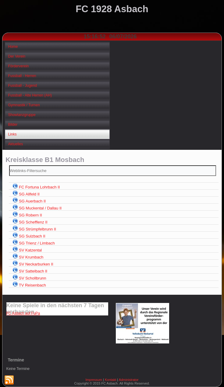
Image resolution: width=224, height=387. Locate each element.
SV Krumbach (31, 257)
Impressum (94, 380)
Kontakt (110, 380)
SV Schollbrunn (32, 278)
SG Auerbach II (32, 201)
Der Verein (17, 56)
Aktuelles (15, 144)
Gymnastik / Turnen (24, 105)
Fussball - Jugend (22, 85)
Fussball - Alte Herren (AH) (30, 95)
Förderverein (18, 66)
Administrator (129, 380)
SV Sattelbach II (33, 271)
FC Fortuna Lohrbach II (39, 187)
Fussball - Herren (22, 76)
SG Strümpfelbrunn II (37, 229)
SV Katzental (30, 250)
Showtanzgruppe (22, 115)
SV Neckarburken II (36, 264)
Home (13, 46)
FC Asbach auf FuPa (23, 313)
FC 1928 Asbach (112, 9)
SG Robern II (30, 215)
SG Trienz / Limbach (37, 243)
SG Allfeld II (29, 194)
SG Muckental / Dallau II (40, 208)
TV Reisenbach (32, 285)
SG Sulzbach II (32, 236)
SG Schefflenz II (33, 222)
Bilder (13, 124)
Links (12, 134)
